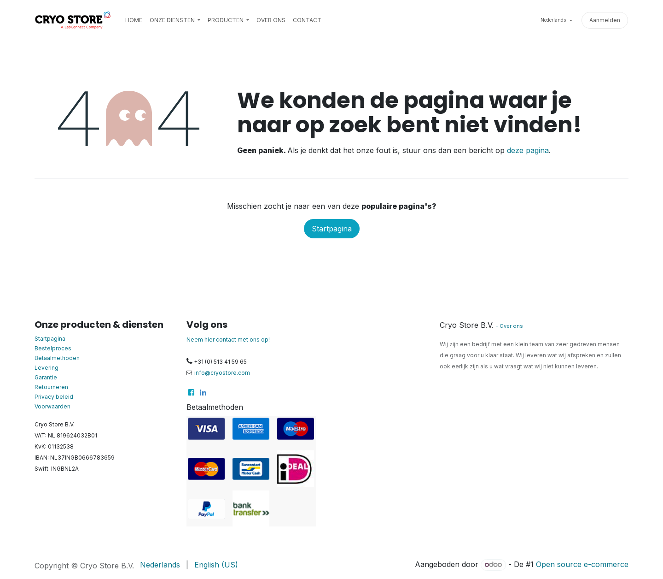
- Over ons (509, 326)
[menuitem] (134, 20)
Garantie (46, 377)
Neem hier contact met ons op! (228, 339)
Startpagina (332, 228)
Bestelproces (53, 348)
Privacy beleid (54, 396)
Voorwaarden (52, 406)
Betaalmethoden (57, 357)
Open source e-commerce (582, 564)
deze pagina (528, 150)
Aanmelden (604, 20)
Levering (46, 367)
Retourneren (51, 387)
